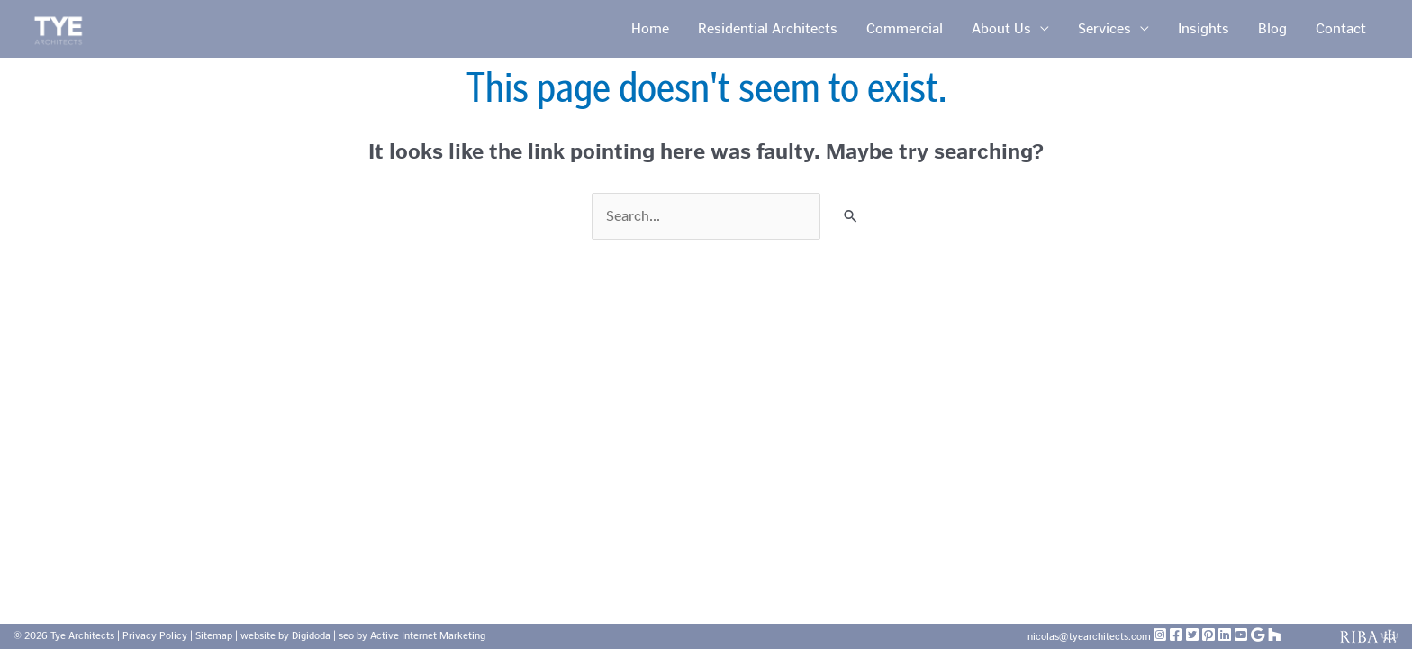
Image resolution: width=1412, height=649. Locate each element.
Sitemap (213, 636)
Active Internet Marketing (427, 636)
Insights (1203, 28)
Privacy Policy (154, 636)
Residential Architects (767, 28)
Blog (1272, 28)
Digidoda (311, 636)
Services (1104, 28)
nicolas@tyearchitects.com (1090, 637)
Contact (1341, 28)
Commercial (904, 28)
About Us (1001, 28)
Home (650, 28)
